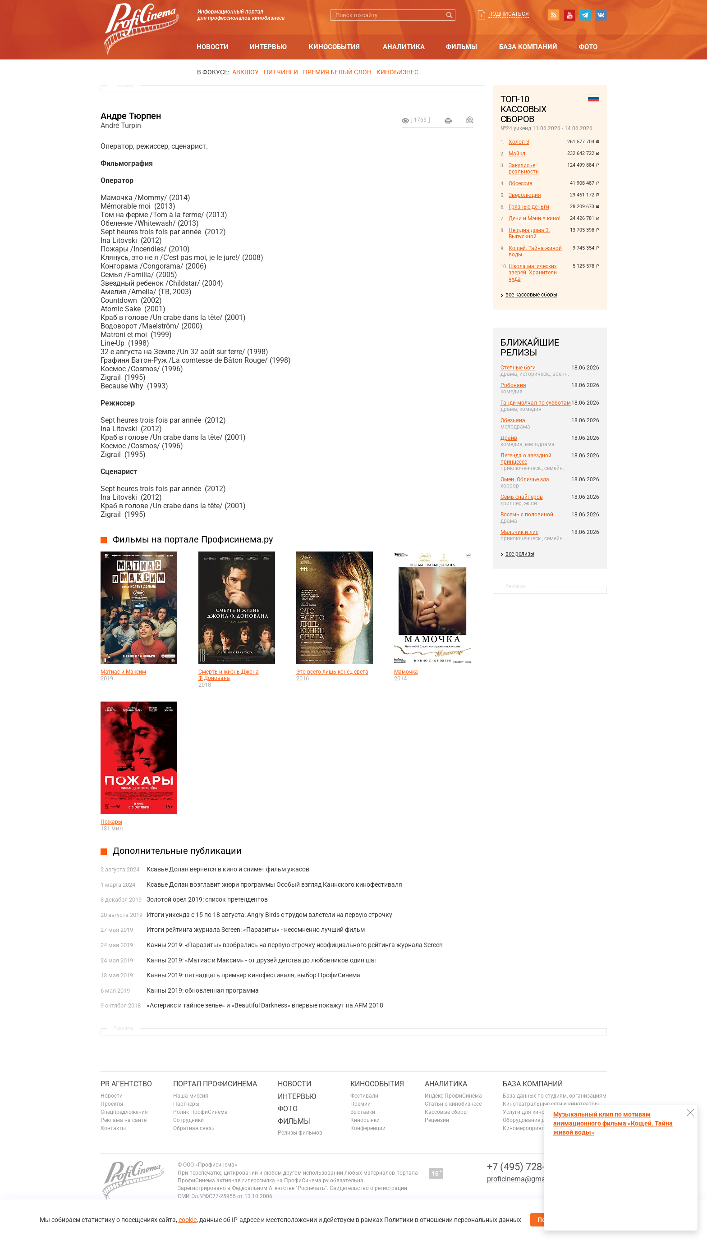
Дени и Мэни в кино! (534, 218)
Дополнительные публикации (177, 850)
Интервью (268, 47)
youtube (569, 15)
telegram (585, 15)
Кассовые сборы (446, 1112)
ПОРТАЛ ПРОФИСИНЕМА (215, 1084)
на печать (448, 120)
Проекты (112, 1104)
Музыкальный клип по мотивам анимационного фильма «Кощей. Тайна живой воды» (613, 1123)
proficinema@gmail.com (526, 1179)
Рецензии (437, 1120)
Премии (360, 1104)
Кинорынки (365, 1120)
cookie (188, 1219)
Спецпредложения (124, 1112)
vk (601, 15)
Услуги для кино (524, 1112)
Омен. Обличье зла (524, 479)
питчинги (281, 72)
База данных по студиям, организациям (554, 1096)
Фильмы (461, 47)
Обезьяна (512, 420)
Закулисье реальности (524, 168)
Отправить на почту (469, 119)
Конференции (368, 1128)
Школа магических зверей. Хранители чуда (533, 272)
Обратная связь (194, 1128)
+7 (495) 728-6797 (526, 1166)
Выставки (362, 1112)
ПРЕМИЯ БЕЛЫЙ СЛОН (337, 72)
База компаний (528, 47)
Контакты (113, 1128)
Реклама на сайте (124, 1120)
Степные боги (518, 368)
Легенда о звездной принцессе (525, 458)
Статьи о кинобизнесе (453, 1104)
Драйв (508, 438)
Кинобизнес (397, 72)
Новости (213, 47)
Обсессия (521, 183)
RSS (553, 15)
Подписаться (508, 14)
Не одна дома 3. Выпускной (529, 233)
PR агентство (126, 1084)
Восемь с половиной (526, 514)
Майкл (517, 153)
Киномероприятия (527, 1128)
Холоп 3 (519, 142)
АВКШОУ (245, 72)
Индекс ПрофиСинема (453, 1096)
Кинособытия (334, 47)
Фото (588, 47)
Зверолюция (525, 195)
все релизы (519, 554)
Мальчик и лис (519, 532)
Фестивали (364, 1096)
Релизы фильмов (300, 1133)
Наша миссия (190, 1096)
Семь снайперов (521, 497)
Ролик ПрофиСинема (200, 1112)
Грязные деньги (529, 207)
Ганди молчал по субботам (535, 403)
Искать (449, 15)
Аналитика (404, 47)
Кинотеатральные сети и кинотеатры (551, 1104)
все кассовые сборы (531, 295)
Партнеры (186, 1104)
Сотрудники (188, 1120)
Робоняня (513, 385)
